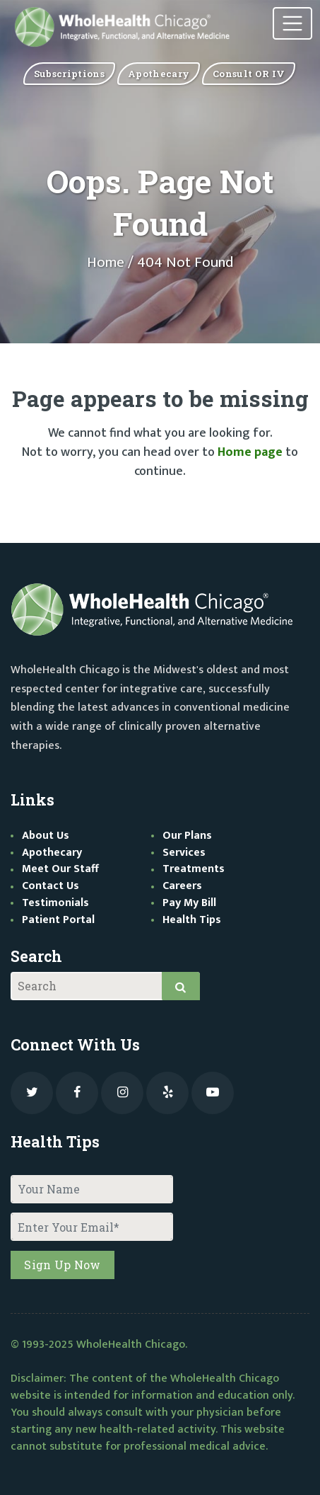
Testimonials (55, 902)
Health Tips (191, 919)
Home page (250, 452)
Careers (182, 885)
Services (184, 852)
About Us (45, 835)
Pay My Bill (189, 902)
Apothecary (52, 852)
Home (105, 263)
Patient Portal (58, 919)
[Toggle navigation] (292, 23)
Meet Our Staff (60, 868)
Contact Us (50, 885)
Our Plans (187, 835)
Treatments (193, 868)
